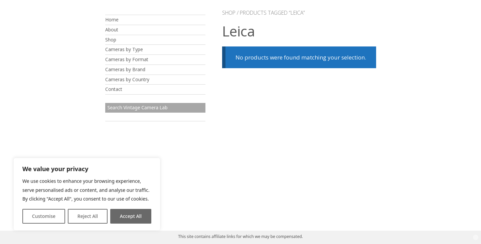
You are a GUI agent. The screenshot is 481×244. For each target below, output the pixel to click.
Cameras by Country (127, 79)
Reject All (87, 216)
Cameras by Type (124, 49)
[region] (86, 194)
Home (112, 19)
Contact (113, 89)
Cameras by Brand (125, 69)
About (111, 29)
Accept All (131, 216)
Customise (43, 216)
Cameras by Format (126, 59)
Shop (110, 39)
